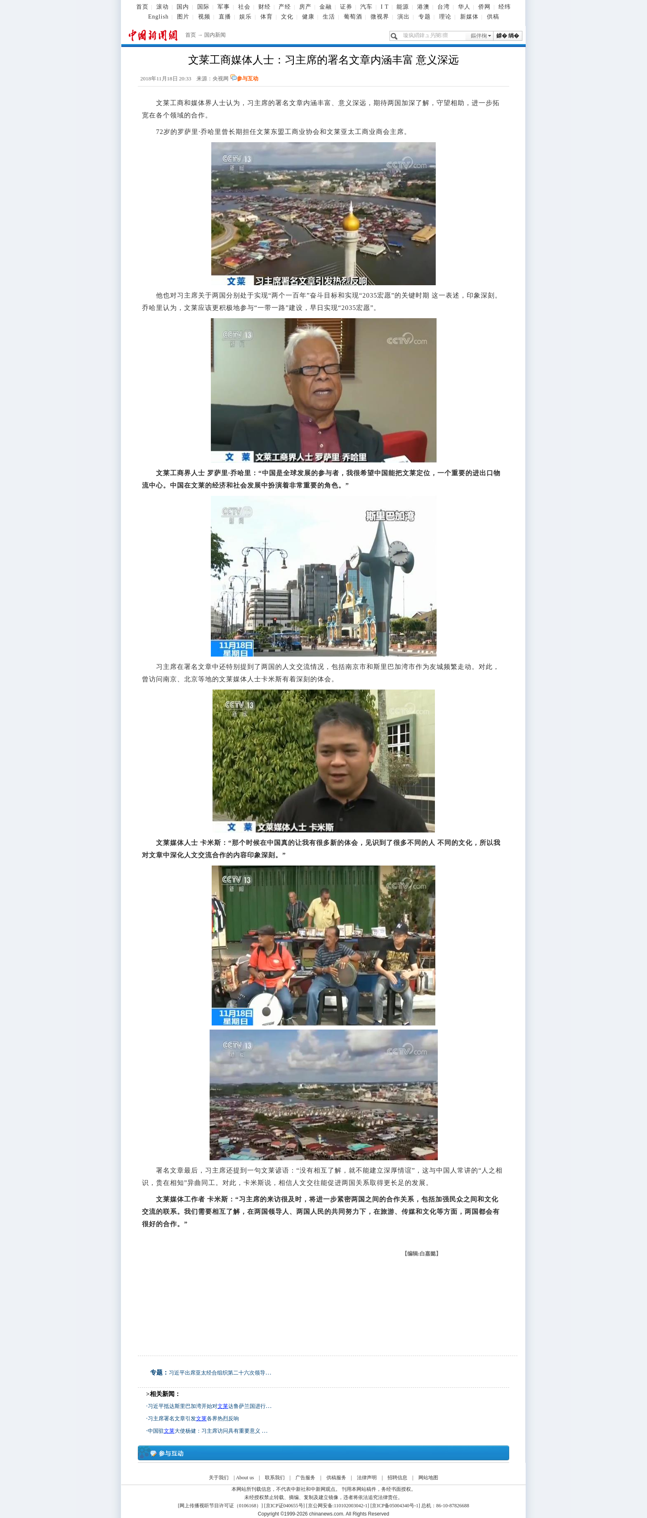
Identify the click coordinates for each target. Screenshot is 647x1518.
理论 (445, 17)
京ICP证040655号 (284, 1506)
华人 (464, 7)
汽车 (366, 7)
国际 (203, 7)
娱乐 (245, 17)
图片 (183, 17)
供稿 (493, 17)
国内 (183, 7)
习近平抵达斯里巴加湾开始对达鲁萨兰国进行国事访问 (217, 1406)
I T (384, 7)
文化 (287, 17)
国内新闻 (215, 35)
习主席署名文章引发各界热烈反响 (193, 1418)
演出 (403, 17)
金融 (325, 7)
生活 (329, 17)
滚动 (162, 7)
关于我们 (219, 1477)
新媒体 (469, 17)
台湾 (443, 7)
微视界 (380, 17)
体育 (266, 17)
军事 (223, 7)
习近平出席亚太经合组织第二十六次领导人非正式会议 (233, 1373)
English (158, 17)
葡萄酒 (353, 17)
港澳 (423, 7)
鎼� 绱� (507, 36)
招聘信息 (397, 1477)
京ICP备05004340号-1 (395, 1506)
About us (245, 1477)
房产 (305, 7)
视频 (204, 17)
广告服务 (305, 1477)
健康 (308, 17)
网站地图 (428, 1477)
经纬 (504, 7)
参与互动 (247, 78)
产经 (285, 7)
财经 (264, 7)
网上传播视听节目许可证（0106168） (220, 1506)
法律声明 (367, 1477)
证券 (346, 7)
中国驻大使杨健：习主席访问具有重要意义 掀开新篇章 (218, 1431)
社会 (244, 7)
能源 (403, 7)
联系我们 (275, 1477)
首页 (142, 7)
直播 (225, 17)
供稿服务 (336, 1477)
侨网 (484, 7)
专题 (424, 17)
